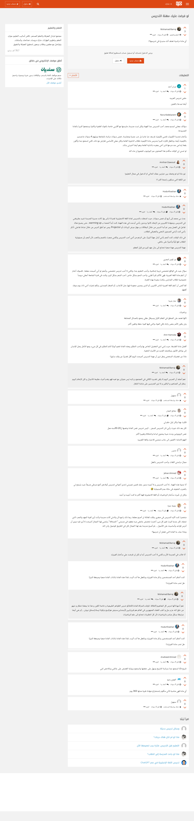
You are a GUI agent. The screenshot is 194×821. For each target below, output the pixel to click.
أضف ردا (164, 91)
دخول (118, 61)
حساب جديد (135, 61)
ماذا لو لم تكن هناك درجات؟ (166, 747)
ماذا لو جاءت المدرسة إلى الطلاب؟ (163, 763)
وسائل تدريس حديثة (169, 738)
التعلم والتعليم (175, 34)
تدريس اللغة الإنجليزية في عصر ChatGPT (160, 772)
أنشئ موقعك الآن (53, 83)
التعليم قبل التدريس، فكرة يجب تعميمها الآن (158, 755)
